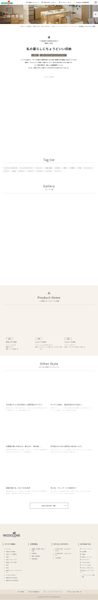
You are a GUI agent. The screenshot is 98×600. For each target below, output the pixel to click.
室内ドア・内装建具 (10, 554)
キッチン (7, 549)
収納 (6, 557)
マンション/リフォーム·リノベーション (66, 26)
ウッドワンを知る (86, 565)
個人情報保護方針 (35, 592)
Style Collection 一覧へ (54, 506)
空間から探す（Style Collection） (41, 26)
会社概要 (84, 552)
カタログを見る (86, 562)
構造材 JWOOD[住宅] (10, 578)
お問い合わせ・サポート (49, 2)
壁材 (6, 565)
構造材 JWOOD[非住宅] (10, 580)
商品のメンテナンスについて (87, 571)
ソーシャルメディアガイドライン (54, 592)
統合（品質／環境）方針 (75, 592)
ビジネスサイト (86, 560)
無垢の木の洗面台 (9, 552)
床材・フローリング (10, 560)
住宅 (53, 26)
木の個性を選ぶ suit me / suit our (61, 554)
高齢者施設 (33, 559)
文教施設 (32, 553)
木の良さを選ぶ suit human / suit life (61, 550)
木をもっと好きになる (87, 568)
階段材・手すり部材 (10, 562)
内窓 (6, 568)
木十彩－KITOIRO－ (9, 575)
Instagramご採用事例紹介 (81, 2)
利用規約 (21, 592)
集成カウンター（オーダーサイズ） (12, 571)
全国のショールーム (33, 2)
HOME (22, 26)
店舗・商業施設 (34, 556)
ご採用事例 (28, 26)
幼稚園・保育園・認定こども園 (37, 550)
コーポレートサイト (66, 2)
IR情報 (83, 554)
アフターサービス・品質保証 (86, 576)
